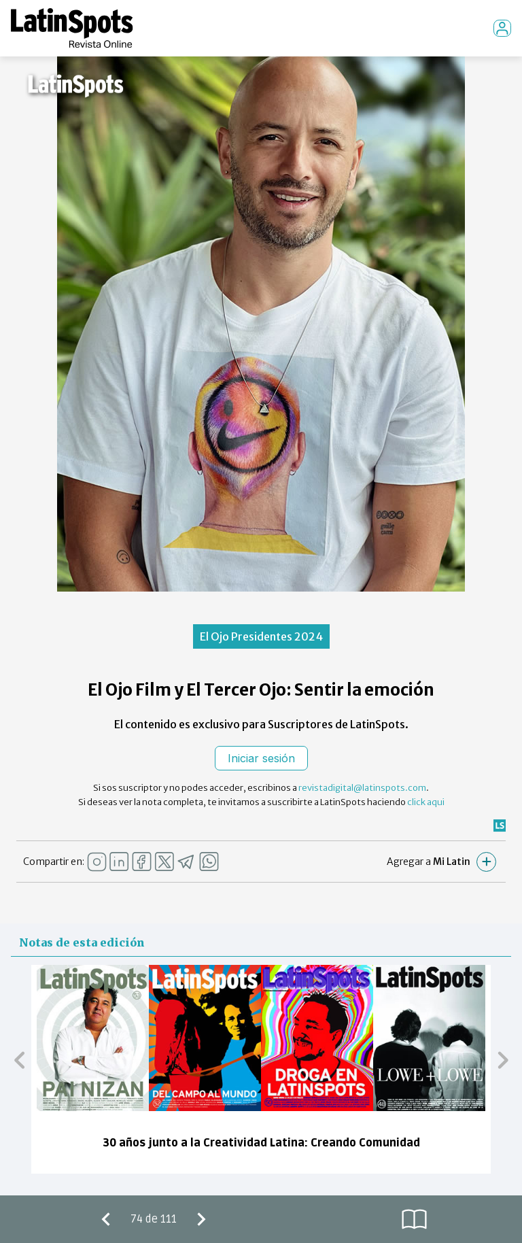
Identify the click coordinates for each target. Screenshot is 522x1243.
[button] (19, 1059)
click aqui (426, 802)
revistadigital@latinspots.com (362, 788)
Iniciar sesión (261, 758)
